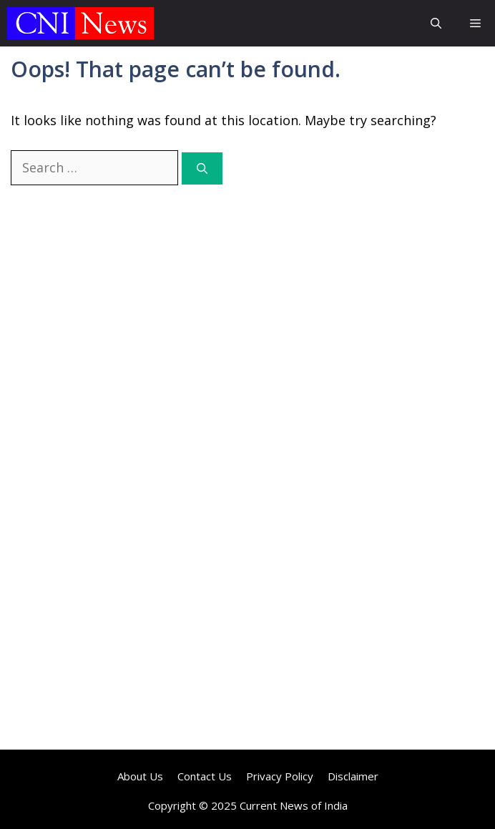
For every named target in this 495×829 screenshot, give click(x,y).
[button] (436, 23)
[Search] (202, 168)
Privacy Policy (279, 776)
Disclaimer (353, 776)
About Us (140, 776)
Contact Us (204, 776)
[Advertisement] (247, 321)
